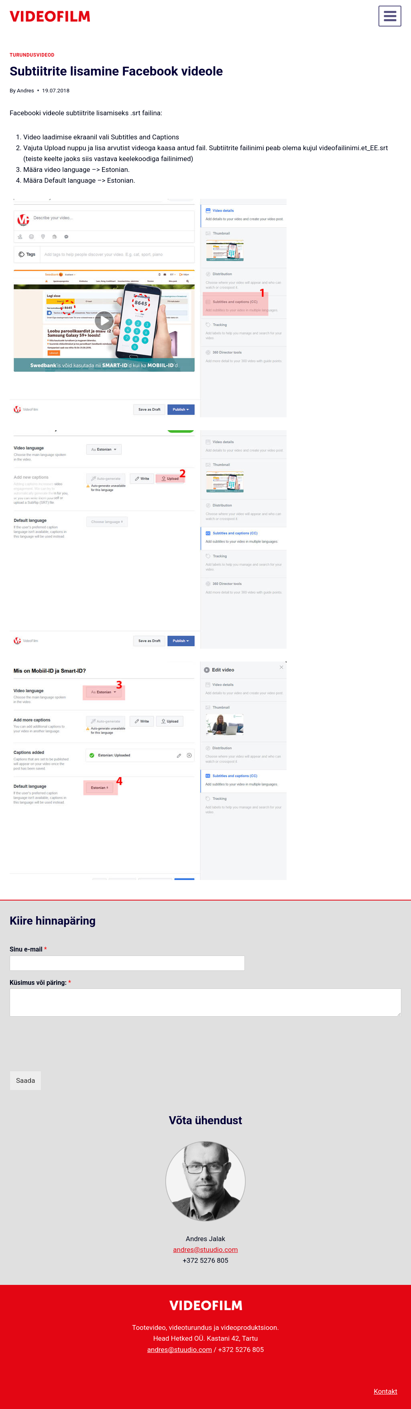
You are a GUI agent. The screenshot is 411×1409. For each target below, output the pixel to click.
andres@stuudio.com (205, 1250)
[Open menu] (389, 16)
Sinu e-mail (28, 949)
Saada (25, 1080)
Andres (25, 90)
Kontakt (385, 1391)
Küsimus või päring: (40, 982)
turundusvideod (32, 55)
